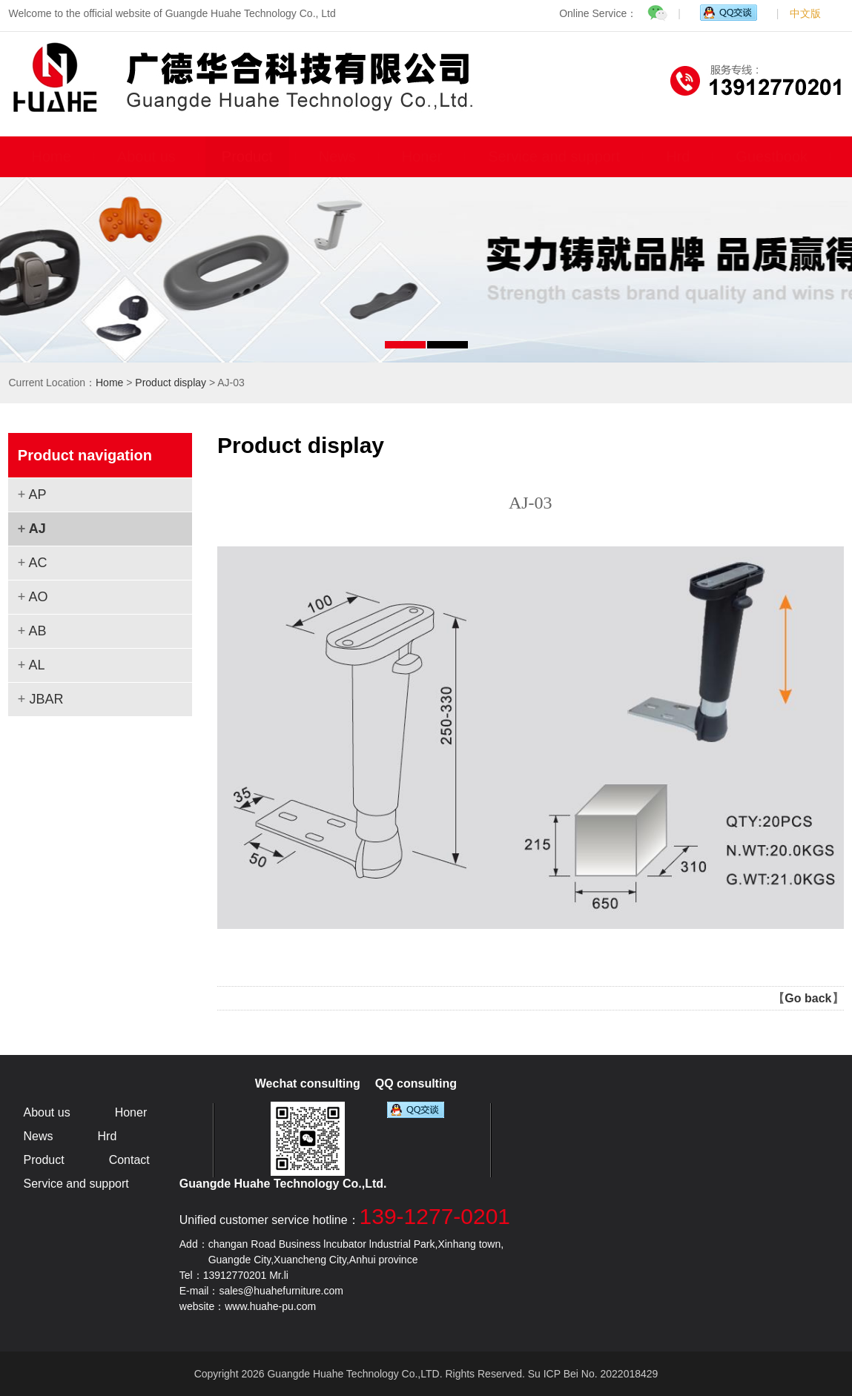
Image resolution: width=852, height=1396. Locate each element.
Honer (422, 156)
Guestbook (772, 156)
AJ (37, 528)
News (337, 156)
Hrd (678, 156)
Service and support (554, 156)
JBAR (46, 699)
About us (146, 156)
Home (50, 156)
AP (37, 494)
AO (37, 596)
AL (36, 665)
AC (37, 562)
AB (37, 630)
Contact (129, 1160)
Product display (170, 382)
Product (247, 156)
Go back (808, 998)
